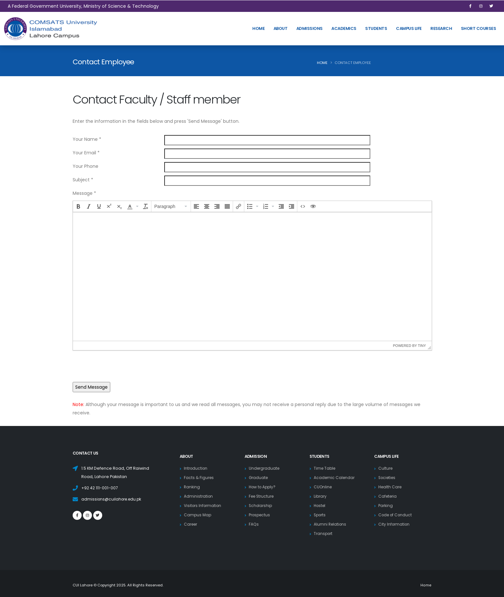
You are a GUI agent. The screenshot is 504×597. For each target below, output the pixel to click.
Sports (320, 515)
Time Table (325, 468)
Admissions (309, 28)
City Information (394, 524)
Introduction (196, 468)
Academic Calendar (335, 477)
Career (191, 524)
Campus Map (198, 515)
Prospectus (260, 515)
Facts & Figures (199, 477)
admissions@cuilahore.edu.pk (113, 499)
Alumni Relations (331, 524)
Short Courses (478, 28)
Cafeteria (388, 496)
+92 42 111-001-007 (100, 488)
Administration (199, 496)
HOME (258, 28)
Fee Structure (262, 496)
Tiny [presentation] (422, 346)
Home (322, 62)
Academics (343, 28)
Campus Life (409, 28)
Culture (385, 468)
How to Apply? (263, 487)
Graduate (259, 477)
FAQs (254, 524)
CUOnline (323, 487)
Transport (324, 533)
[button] (78, 206)
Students (376, 28)
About (281, 28)
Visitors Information (204, 505)
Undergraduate (265, 468)
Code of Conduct (396, 515)
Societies (388, 477)
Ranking (192, 487)
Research (441, 28)
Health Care (390, 487)
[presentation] (78, 206)
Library (321, 496)
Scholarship (261, 505)
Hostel (320, 505)
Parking (385, 505)
